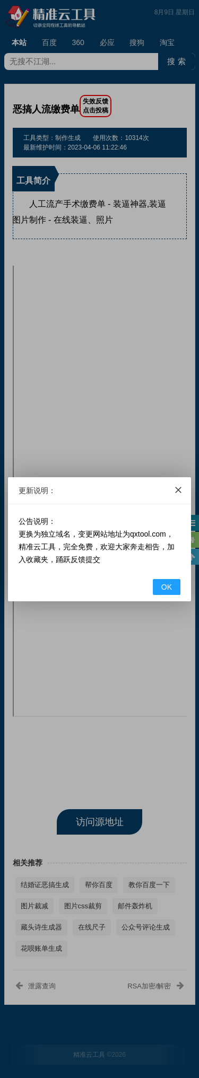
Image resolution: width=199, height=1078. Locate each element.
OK (166, 587)
